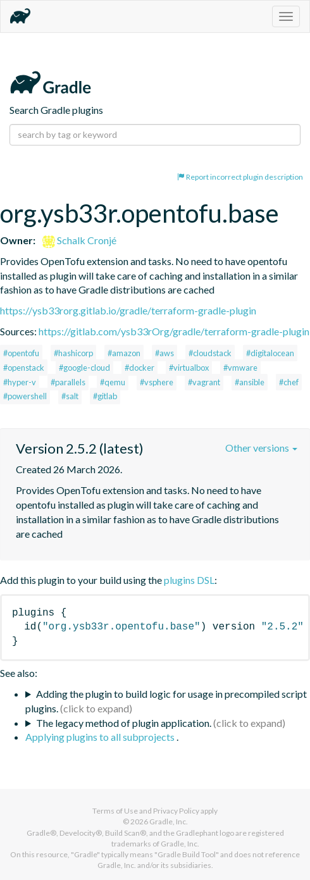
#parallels (68, 382)
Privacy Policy (176, 810)
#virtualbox (189, 368)
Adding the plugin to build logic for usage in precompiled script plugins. (166, 701)
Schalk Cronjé (79, 240)
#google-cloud (84, 368)
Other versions (261, 448)
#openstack (23, 368)
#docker (139, 368)
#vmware (240, 368)
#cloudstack (210, 353)
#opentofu (21, 353)
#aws (164, 353)
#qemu (112, 382)
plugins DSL (189, 580)
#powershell (25, 396)
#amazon (124, 353)
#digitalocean (270, 353)
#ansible (249, 382)
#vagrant (204, 382)
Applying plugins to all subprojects (101, 737)
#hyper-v (19, 382)
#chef (289, 382)
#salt (69, 396)
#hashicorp (73, 353)
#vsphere (156, 382)
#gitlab (105, 396)
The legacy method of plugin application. (123, 723)
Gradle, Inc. (168, 821)
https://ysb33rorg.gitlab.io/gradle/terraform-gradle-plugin (128, 310)
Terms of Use (115, 810)
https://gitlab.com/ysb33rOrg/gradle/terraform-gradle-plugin (174, 331)
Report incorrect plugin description (240, 177)
